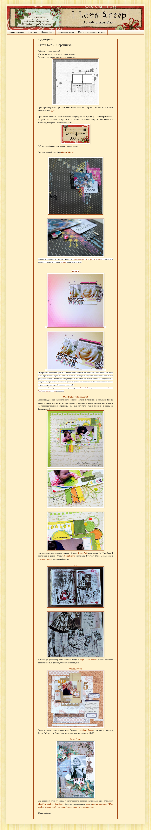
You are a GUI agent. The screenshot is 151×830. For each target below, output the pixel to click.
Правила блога (47, 32)
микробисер (66, 807)
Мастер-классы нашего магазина (91, 32)
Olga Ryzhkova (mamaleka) (75, 397)
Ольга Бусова (75, 669)
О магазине (32, 32)
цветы (95, 804)
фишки (47, 807)
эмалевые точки (50, 391)
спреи (88, 804)
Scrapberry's (69, 556)
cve (75, 565)
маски (63, 262)
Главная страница (16, 32)
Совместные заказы (66, 32)
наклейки (82, 730)
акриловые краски (80, 259)
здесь (53, 110)
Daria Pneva (75, 739)
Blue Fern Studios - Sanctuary (51, 804)
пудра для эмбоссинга (96, 259)
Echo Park (83, 553)
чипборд (56, 807)
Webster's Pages (85, 388)
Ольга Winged (67, 152)
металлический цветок (83, 807)
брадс (90, 730)
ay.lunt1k (75, 271)
